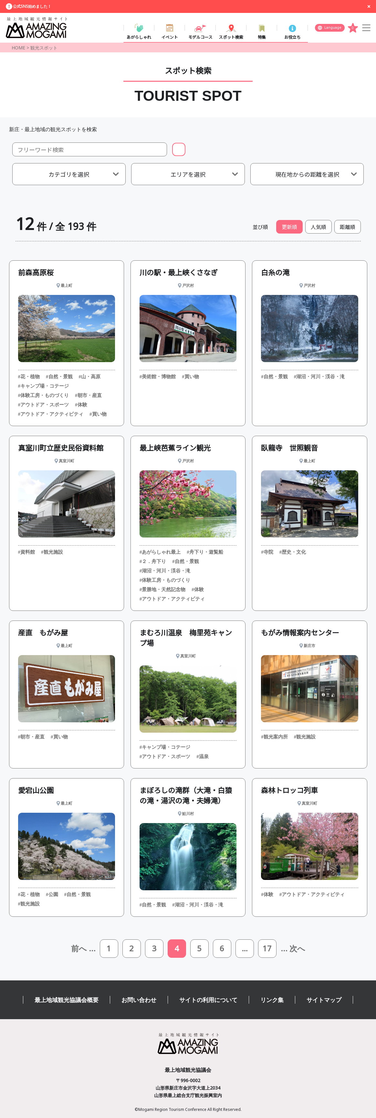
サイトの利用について (208, 1000)
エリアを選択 (188, 174)
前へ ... (83, 949)
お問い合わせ (138, 1000)
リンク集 (272, 1000)
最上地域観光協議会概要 (67, 1000)
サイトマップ (324, 1000)
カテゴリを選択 (68, 174)
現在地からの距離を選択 (307, 174)
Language (332, 28)
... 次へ (293, 949)
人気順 (318, 227)
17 (267, 948)
